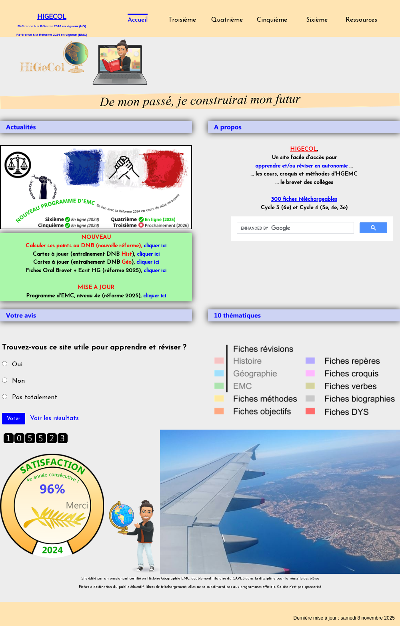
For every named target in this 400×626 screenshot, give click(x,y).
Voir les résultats (54, 418)
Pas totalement (34, 397)
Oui (17, 364)
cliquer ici (155, 246)
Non (18, 381)
